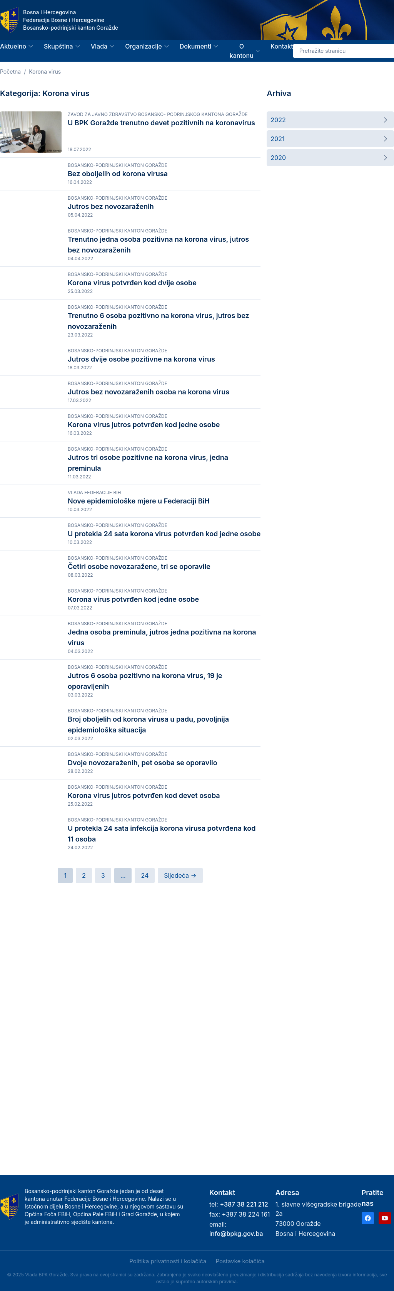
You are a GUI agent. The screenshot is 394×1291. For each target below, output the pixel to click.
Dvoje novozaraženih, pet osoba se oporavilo (142, 975)
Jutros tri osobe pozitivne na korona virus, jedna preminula (148, 574)
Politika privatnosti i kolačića (53, 1248)
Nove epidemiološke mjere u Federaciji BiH (139, 620)
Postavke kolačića (239, 1261)
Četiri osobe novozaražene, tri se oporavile (139, 721)
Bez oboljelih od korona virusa (118, 174)
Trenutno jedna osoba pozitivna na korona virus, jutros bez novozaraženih (158, 270)
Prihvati (53, 1268)
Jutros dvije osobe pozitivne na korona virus (141, 417)
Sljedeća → (180, 1130)
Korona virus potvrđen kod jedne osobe (133, 772)
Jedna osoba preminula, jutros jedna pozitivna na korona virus (162, 827)
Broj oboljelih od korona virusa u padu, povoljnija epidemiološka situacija (148, 929)
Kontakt (281, 46)
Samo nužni (136, 1268)
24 (145, 1130)
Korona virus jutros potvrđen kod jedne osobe (144, 518)
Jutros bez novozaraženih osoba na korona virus (148, 467)
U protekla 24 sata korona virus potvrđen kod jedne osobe (164, 670)
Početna (10, 71)
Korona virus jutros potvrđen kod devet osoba (144, 1025)
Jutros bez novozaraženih (111, 214)
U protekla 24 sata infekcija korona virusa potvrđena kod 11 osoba (162, 1081)
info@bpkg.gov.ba (236, 1233)
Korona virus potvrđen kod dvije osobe (132, 315)
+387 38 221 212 (244, 1204)
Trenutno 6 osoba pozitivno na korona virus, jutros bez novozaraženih (158, 371)
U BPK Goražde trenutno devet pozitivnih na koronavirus (161, 123)
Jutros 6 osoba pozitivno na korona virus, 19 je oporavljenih (145, 878)
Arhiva (279, 93)
